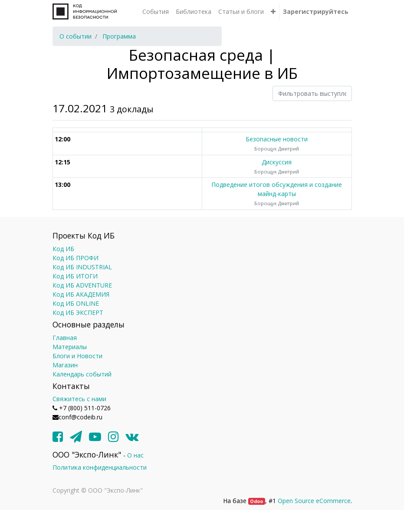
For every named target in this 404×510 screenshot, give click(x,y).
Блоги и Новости (77, 356)
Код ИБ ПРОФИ (76, 258)
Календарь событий (82, 374)
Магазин (65, 365)
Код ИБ (63, 249)
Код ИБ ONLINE (76, 303)
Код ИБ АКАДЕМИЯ (81, 294)
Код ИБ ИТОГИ (75, 276)
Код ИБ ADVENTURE (82, 285)
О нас (135, 455)
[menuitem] (155, 11)
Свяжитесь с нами (79, 399)
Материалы (70, 347)
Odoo (256, 501)
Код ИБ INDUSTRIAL (82, 267)
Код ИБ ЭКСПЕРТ (78, 312)
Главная (65, 337)
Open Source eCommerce (314, 501)
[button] (273, 11)
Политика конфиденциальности (100, 467)
